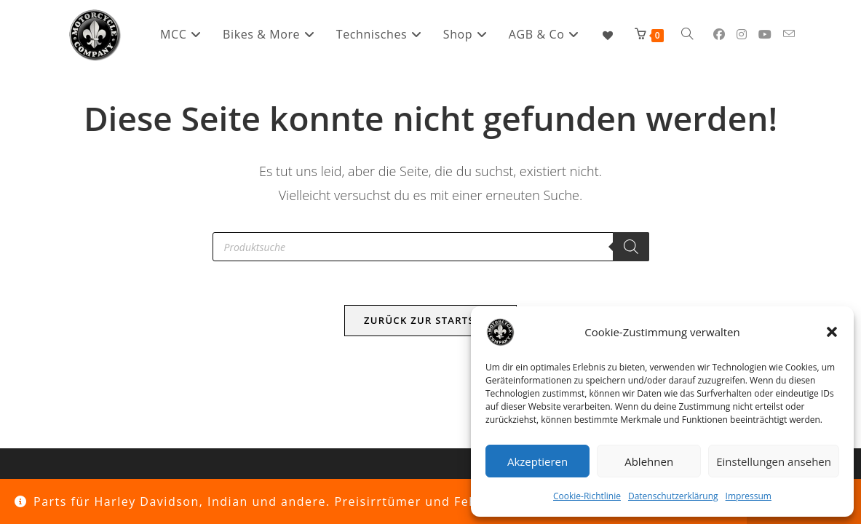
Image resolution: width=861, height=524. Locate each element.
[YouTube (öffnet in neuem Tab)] (765, 34)
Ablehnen (648, 461)
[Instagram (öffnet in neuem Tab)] (742, 34)
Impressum (748, 496)
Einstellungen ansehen (773, 461)
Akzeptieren (537, 461)
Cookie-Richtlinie (587, 496)
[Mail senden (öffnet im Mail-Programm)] (789, 34)
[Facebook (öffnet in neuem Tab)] (719, 34)
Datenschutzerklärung (673, 496)
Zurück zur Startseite (430, 320)
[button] (832, 332)
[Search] (631, 246)
